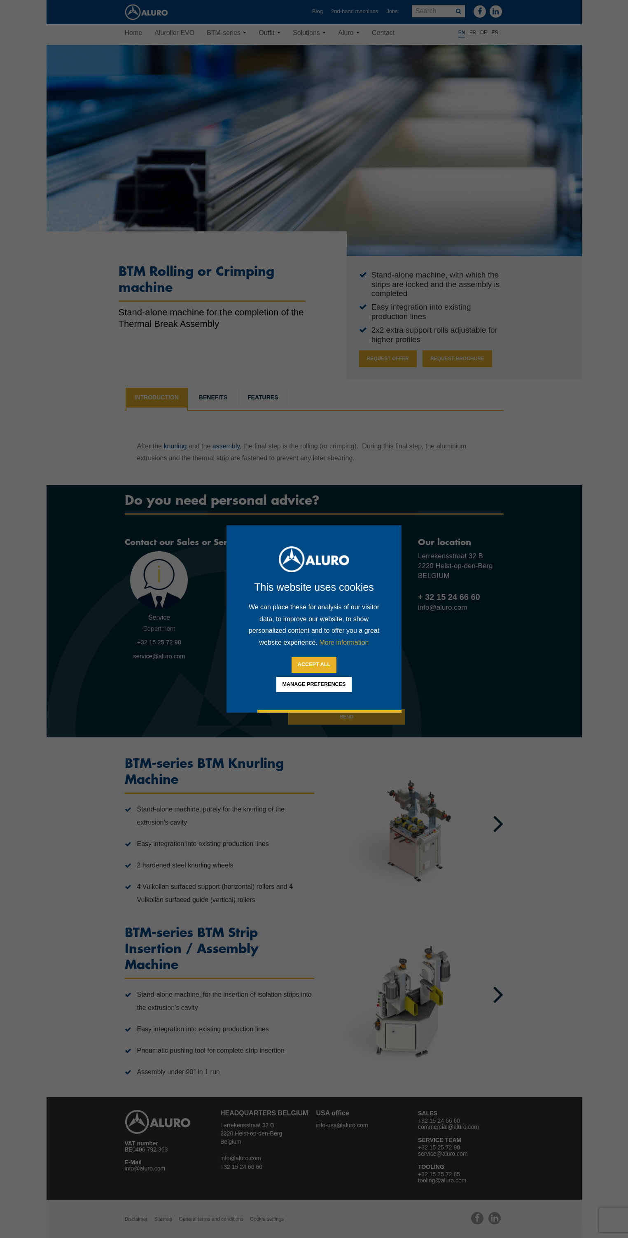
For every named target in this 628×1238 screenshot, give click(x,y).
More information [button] (344, 642)
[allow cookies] (314, 665)
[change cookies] (314, 684)
